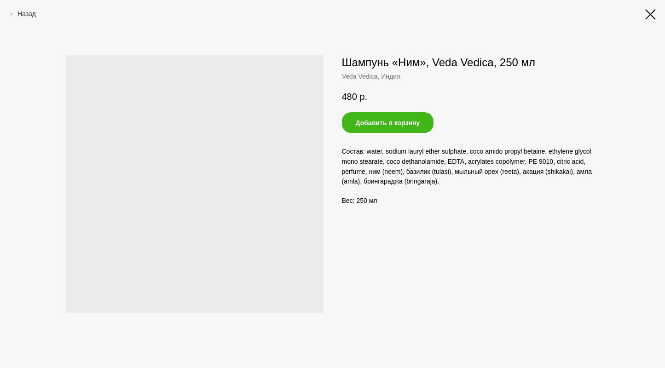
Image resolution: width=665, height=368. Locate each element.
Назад (26, 13)
